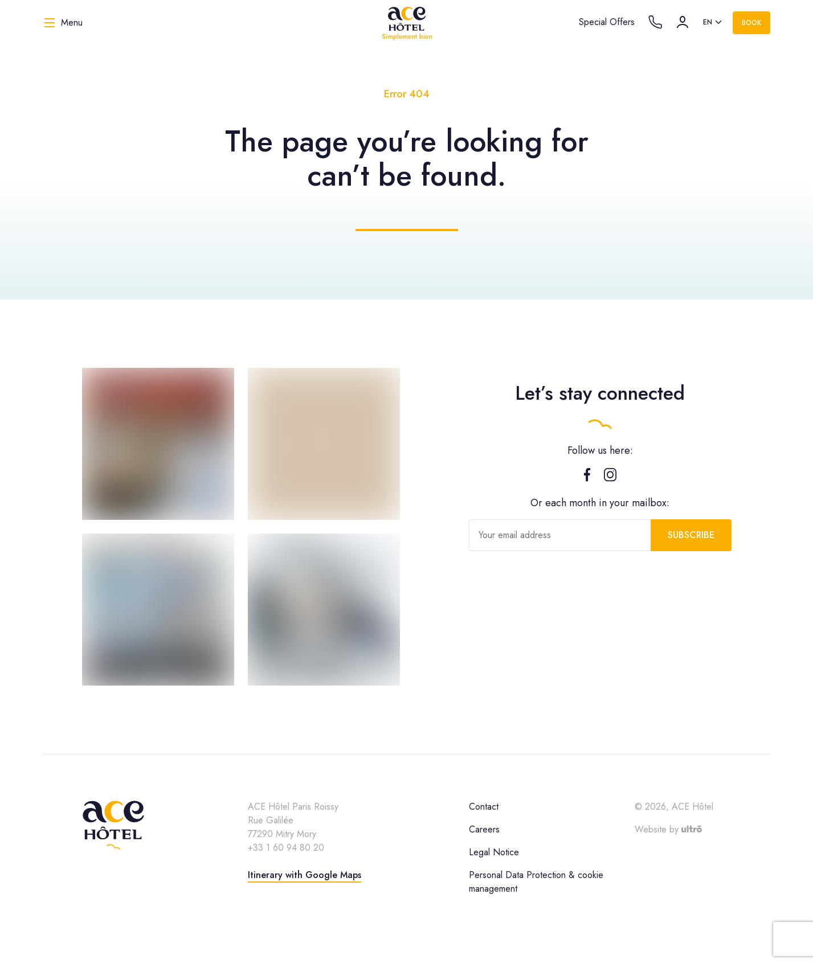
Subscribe (691, 535)
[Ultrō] (691, 829)
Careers (484, 829)
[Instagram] (610, 477)
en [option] (707, 22)
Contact (484, 806)
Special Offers (607, 21)
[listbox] (713, 22)
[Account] (682, 22)
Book (751, 23)
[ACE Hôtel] (407, 22)
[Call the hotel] (655, 22)
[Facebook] (587, 477)
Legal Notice (494, 852)
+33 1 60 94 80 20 (286, 847)
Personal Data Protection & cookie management (536, 881)
